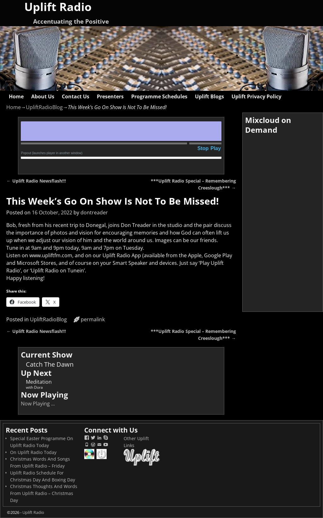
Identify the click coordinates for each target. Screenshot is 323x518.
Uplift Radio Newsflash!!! (36, 181)
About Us (42, 96)
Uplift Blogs (209, 96)
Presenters (110, 96)
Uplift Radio (33, 512)
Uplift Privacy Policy (256, 96)
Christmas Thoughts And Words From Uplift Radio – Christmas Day (43, 493)
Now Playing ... (38, 403)
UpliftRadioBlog (44, 107)
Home (16, 96)
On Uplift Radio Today (33, 452)
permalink (93, 319)
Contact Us (75, 96)
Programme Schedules (159, 96)
